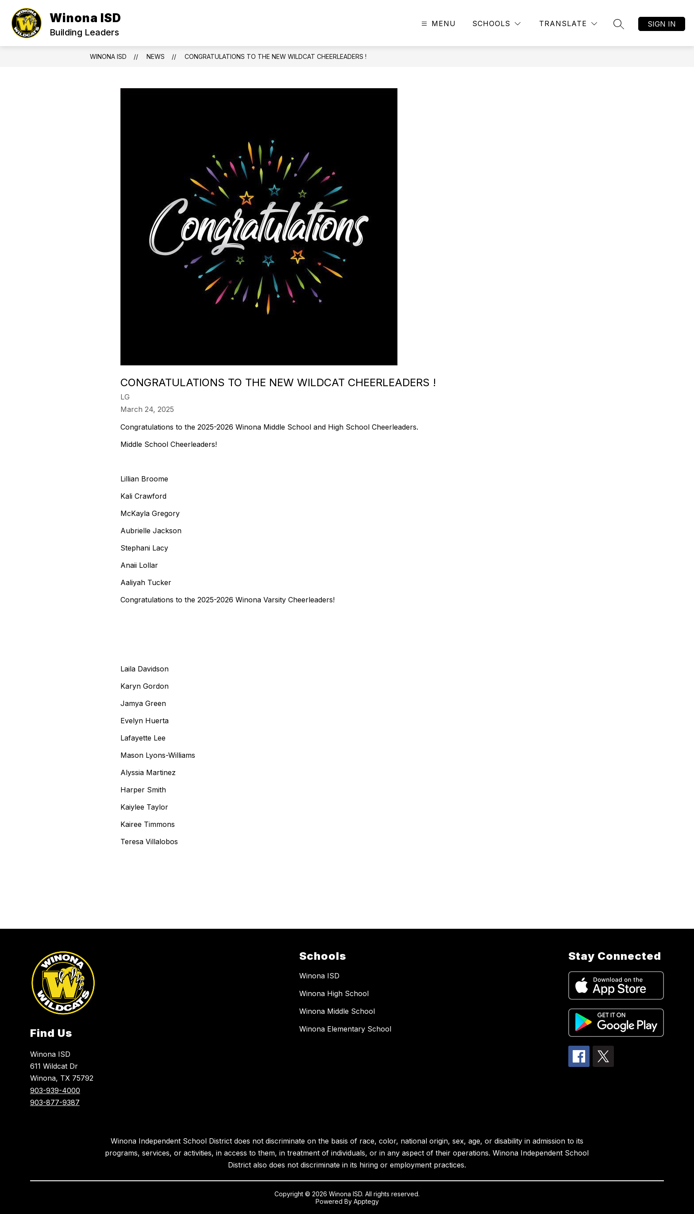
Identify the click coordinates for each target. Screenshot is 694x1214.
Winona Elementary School (345, 1028)
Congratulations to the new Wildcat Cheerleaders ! (275, 56)
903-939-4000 (55, 1090)
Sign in (662, 23)
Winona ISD (108, 56)
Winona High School (334, 993)
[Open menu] (437, 23)
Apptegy (366, 1201)
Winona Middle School (337, 1011)
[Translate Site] (568, 23)
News (156, 56)
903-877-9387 (55, 1102)
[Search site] (618, 24)
